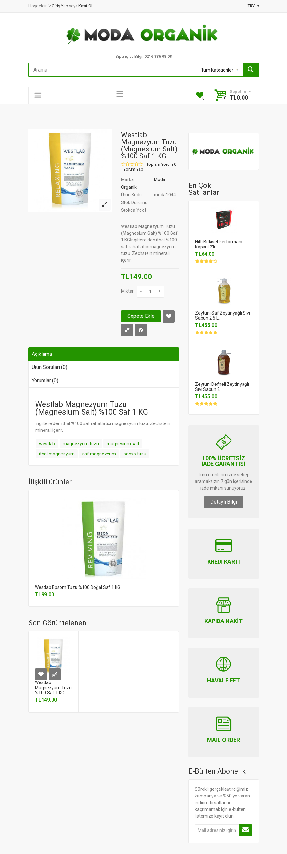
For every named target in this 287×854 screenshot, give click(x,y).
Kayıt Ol (85, 6)
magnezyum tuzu (81, 443)
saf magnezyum (99, 453)
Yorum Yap (133, 169)
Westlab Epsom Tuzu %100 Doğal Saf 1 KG (77, 587)
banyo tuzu (135, 453)
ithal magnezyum (57, 453)
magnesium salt (123, 443)
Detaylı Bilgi (223, 502)
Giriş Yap (60, 6)
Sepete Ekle (141, 316)
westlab (47, 443)
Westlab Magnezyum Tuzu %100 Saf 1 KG (53, 687)
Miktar (127, 291)
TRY (253, 6)
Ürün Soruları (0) (49, 367)
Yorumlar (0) (45, 380)
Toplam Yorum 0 (161, 164)
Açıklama (42, 354)
